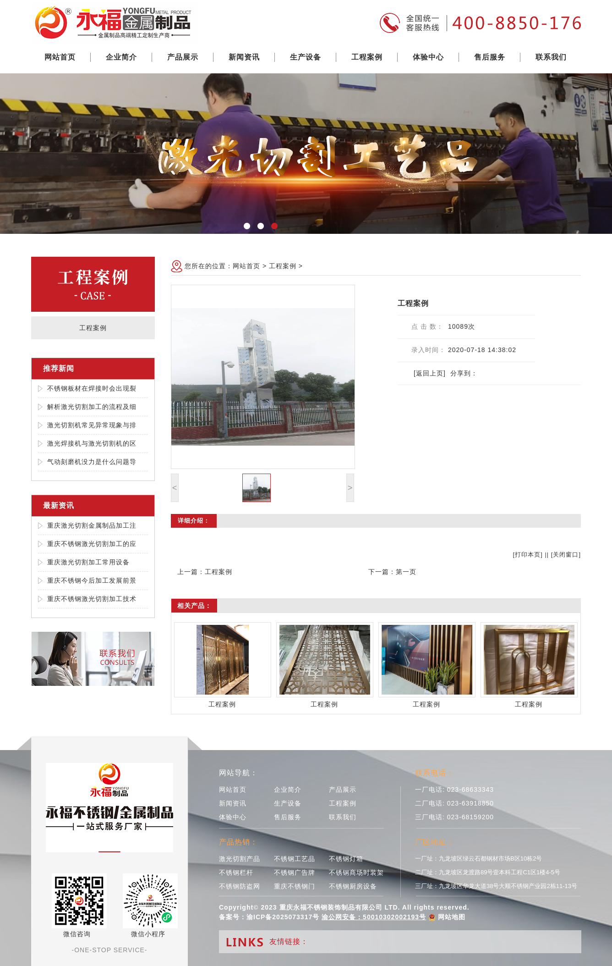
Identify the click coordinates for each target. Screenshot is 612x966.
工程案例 (366, 57)
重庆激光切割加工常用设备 (88, 562)
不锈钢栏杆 (236, 872)
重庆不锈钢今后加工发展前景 (92, 580)
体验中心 (428, 57)
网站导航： (238, 773)
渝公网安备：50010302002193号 (374, 917)
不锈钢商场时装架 (356, 872)
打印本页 (528, 554)
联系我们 (551, 57)
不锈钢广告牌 (294, 872)
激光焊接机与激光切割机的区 (92, 443)
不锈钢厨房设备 (353, 886)
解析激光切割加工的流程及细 (92, 406)
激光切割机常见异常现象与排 (92, 425)
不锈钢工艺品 (294, 858)
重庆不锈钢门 (294, 886)
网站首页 (60, 57)
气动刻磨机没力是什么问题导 (92, 461)
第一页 (406, 571)
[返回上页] (430, 373)
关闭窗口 (566, 554)
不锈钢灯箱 (346, 858)
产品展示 (182, 57)
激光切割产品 (239, 858)
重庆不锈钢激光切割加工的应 (92, 543)
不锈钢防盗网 (239, 886)
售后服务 (489, 57)
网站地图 (451, 917)
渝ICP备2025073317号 (282, 917)
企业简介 (121, 57)
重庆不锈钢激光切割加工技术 (92, 598)
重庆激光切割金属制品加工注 (92, 525)
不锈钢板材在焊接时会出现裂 (92, 388)
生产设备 (305, 57)
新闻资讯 (244, 57)
